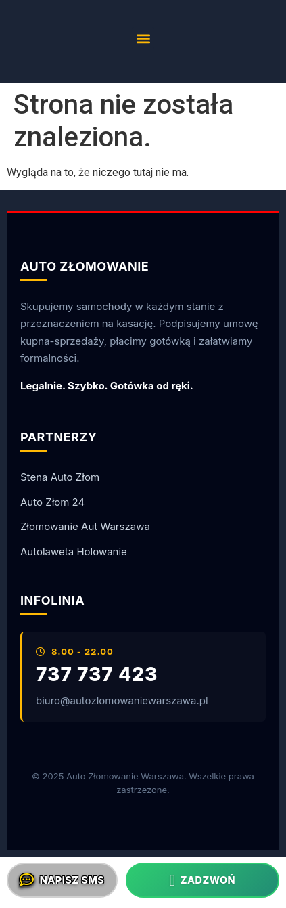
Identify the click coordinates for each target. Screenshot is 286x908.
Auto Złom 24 (52, 502)
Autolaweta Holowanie (73, 551)
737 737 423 (97, 675)
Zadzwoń (202, 880)
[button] (143, 38)
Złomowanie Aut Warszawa (85, 526)
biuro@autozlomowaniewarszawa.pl (122, 700)
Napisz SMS (62, 880)
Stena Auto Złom (59, 477)
